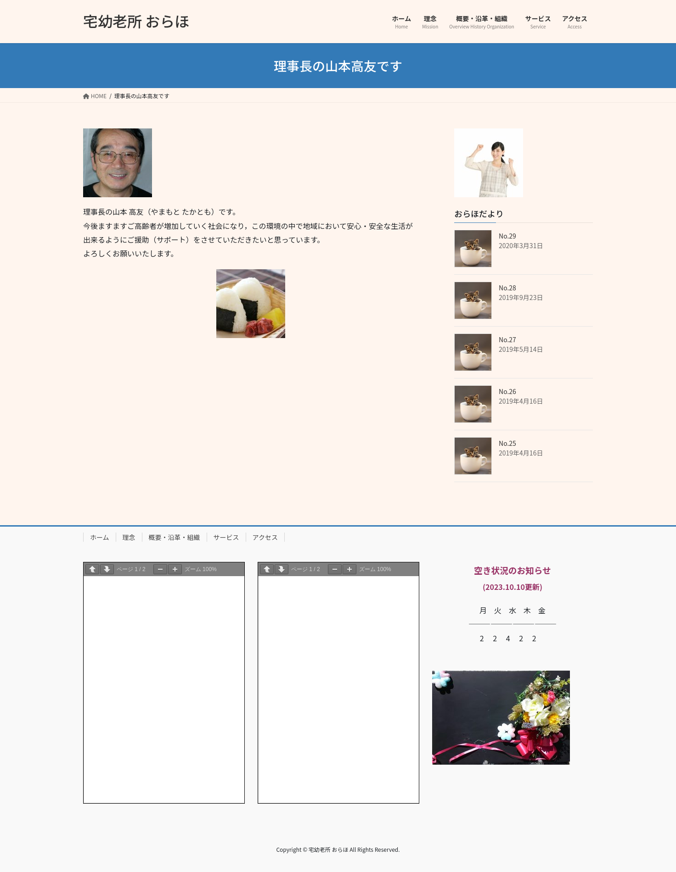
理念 (129, 537)
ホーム (99, 537)
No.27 (507, 339)
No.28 (507, 287)
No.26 (507, 391)
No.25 (507, 443)
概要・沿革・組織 (174, 537)
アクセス (265, 537)
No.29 (507, 235)
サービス (226, 537)
